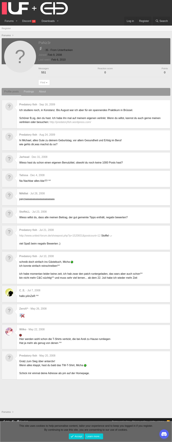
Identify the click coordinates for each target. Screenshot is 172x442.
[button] (16, 21)
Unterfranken (65, 50)
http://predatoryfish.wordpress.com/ (70, 122)
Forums (9, 21)
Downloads (48, 21)
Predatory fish (28, 104)
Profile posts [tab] (11, 91)
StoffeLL (24, 211)
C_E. (22, 290)
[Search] (161, 21)
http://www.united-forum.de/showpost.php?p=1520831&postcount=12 (60, 235)
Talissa (23, 175)
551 (43, 72)
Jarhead (24, 157)
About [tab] (42, 91)
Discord (29, 21)
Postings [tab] (29, 91)
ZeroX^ (23, 308)
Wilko (22, 329)
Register (6, 28)
